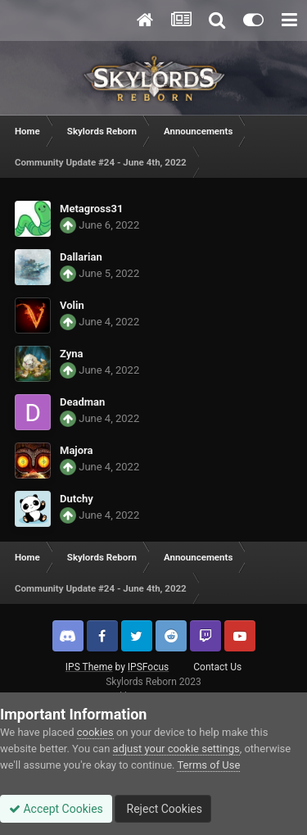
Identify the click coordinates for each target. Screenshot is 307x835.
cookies (95, 732)
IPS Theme (89, 667)
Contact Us (217, 667)
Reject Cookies (163, 808)
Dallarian (81, 257)
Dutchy (76, 498)
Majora (76, 450)
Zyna (72, 353)
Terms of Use (208, 765)
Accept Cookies (56, 808)
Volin (72, 305)
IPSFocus (148, 667)
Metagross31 (91, 208)
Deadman (82, 402)
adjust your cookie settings (176, 748)
